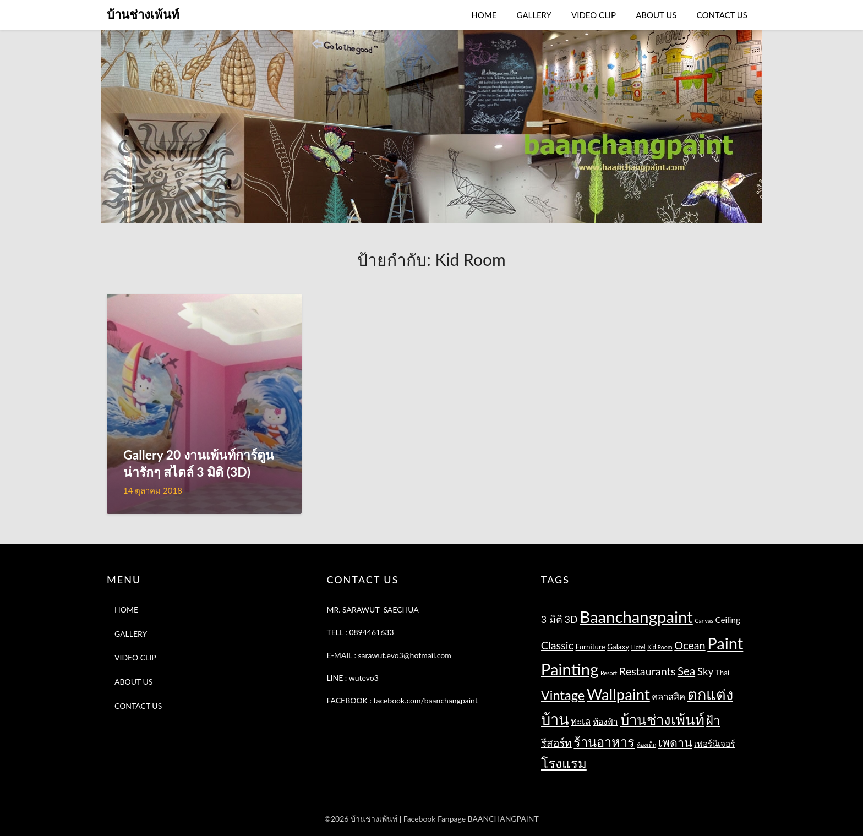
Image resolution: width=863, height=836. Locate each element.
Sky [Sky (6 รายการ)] (705, 671)
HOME (483, 15)
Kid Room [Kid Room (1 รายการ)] (660, 647)
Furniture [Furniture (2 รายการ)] (590, 646)
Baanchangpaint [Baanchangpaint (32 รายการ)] (636, 616)
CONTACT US (722, 15)
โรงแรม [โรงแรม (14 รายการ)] (564, 763)
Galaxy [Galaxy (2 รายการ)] (618, 646)
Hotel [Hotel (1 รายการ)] (638, 647)
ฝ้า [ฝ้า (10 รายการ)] (713, 720)
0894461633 (371, 632)
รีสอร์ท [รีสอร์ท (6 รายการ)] (556, 742)
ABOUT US (656, 15)
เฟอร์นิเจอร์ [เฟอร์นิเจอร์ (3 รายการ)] (714, 743)
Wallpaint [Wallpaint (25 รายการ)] (618, 694)
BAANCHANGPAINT (503, 818)
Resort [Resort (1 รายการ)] (608, 672)
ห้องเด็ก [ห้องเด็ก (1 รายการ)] (646, 744)
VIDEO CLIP (593, 15)
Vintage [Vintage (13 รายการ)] (563, 695)
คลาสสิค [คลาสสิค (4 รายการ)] (668, 696)
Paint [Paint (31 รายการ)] (725, 643)
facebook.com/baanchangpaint (426, 700)
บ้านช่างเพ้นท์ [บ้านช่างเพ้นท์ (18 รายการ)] (662, 719)
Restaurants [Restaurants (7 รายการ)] (647, 670)
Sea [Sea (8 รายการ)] (686, 670)
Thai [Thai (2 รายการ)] (722, 672)
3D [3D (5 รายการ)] (570, 619)
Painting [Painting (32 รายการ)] (570, 669)
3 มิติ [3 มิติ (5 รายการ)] (551, 619)
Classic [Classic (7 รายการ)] (557, 645)
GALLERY (534, 15)
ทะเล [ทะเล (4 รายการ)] (581, 721)
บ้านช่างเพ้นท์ (143, 14)
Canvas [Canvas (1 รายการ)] (704, 620)
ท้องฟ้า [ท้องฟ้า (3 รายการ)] (605, 721)
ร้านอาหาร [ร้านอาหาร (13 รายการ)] (604, 742)
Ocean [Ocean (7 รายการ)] (689, 645)
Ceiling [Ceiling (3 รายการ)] (727, 620)
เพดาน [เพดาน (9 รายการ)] (675, 742)
